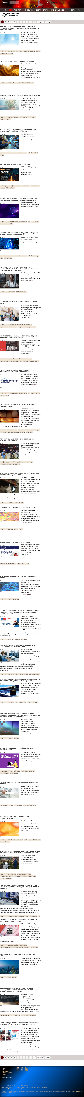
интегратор (3, 432)
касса (9, 639)
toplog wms (8, 878)
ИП (13, 639)
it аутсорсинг (13, 327)
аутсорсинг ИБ (35, 393)
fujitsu (9, 977)
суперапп (16, 117)
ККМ (25, 639)
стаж (22, 771)
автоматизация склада (24, 874)
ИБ (29, 153)
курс (11, 771)
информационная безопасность (17, 153)
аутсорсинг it (4, 327)
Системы (53, 10)
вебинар (12, 188)
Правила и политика (7, 1077)
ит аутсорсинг (22, 327)
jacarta (16, 529)
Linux (16, 702)
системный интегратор (18, 432)
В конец (47, 22)
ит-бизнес (20, 324)
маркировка (23, 945)
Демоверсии (62, 10)
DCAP (2, 155)
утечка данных (35, 186)
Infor (9, 839)
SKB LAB (16, 674)
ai (32, 82)
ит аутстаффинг (24, 361)
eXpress (10, 117)
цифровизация (12, 916)
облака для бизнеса (6, 53)
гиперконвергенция (24, 430)
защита (2, 188)
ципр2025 (3, 119)
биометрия (21, 82)
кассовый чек (18, 805)
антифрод (28, 82)
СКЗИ (20, 529)
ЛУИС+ (14, 82)
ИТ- (30, 674)
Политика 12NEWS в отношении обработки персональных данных (19, 1089)
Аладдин (10, 529)
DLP (32, 153)
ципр (8, 119)
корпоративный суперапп (28, 117)
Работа (71, 10)
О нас (3, 1070)
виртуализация (12, 430)
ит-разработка (12, 324)
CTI (9, 432)
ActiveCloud (11, 51)
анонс (26, 771)
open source (11, 291)
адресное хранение (14, 502)
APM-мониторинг (21, 291)
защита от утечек (32, 702)
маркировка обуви (13, 945)
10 (30, 22)
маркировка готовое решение (9, 947)
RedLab (10, 674)
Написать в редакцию (7, 1072)
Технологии (18, 10)
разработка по (31, 327)
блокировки (22, 702)
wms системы (12, 874)
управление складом (6, 876)
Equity (30, 839)
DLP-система (35, 221)
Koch (25, 839)
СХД (27, 432)
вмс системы (32, 876)
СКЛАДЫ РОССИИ (23, 563)
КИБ (11, 224)
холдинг (16, 738)
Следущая (40, 22)
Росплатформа (35, 430)
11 (34, 22)
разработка (35, 674)
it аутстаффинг (14, 361)
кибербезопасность (6, 464)
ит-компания (28, 324)
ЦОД (31, 432)
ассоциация (16, 1015)
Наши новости (5, 1071)
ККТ (22, 639)
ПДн (7, 188)
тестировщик (14, 773)
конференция (29, 462)
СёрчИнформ (4, 224)
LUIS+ (9, 82)
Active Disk (19, 51)
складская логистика (20, 876)
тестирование (24, 674)
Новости (37, 10)
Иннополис (16, 464)
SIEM (36, 153)
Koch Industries (5, 842)
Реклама (4, 1074)
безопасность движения (28, 1015)
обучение (17, 771)
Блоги (45, 10)
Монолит (10, 738)
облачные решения (29, 51)
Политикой (78, 1091)
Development (36, 839)
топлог (2, 878)
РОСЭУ (10, 599)
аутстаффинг (4, 361)
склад (22, 502)
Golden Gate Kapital (17, 839)
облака (38, 51)
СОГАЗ (14, 977)
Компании (29, 10)
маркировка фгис (24, 947)
